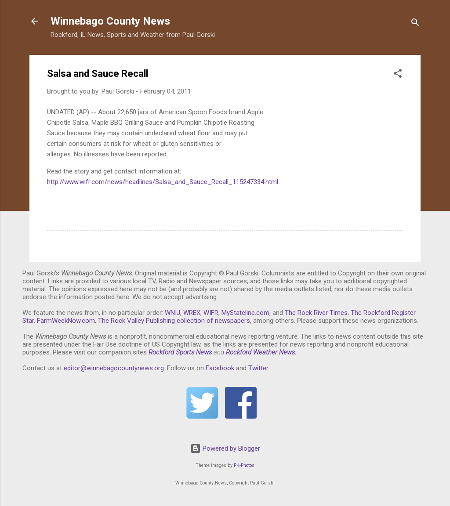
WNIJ (172, 313)
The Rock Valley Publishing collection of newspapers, (174, 321)
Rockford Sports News (180, 352)
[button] (397, 75)
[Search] (415, 24)
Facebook (220, 368)
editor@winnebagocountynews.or (112, 368)
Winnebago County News (110, 21)
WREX (191, 313)
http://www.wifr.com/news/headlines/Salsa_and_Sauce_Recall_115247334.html (162, 182)
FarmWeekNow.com (66, 321)
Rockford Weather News (260, 352)
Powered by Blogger (225, 448)
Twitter (258, 368)
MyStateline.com (245, 313)
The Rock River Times (316, 313)
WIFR (210, 313)
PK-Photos (244, 465)
